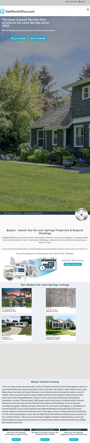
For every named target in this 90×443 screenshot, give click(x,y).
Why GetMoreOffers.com (12, 213)
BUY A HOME (38, 38)
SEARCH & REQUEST (73, 264)
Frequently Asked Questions (33, 213)
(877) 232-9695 (71, 2)
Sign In (82, 2)
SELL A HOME (18, 38)
